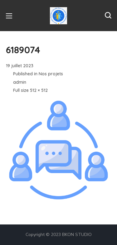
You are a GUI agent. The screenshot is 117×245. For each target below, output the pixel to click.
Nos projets (51, 74)
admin (19, 82)
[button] (108, 15)
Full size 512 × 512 (30, 90)
